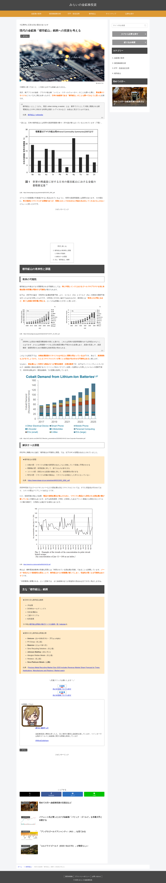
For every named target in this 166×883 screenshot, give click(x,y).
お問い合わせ (96, 876)
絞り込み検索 (129, 42)
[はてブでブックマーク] (73, 794)
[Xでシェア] (30, 794)
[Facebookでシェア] (51, 794)
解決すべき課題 (61, 256)
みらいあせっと (42, 728)
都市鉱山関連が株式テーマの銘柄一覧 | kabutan (48, 624)
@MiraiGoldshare (42, 741)
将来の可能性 (60, 253)
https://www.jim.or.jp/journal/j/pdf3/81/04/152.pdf (36, 564)
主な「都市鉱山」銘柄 (62, 259)
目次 (59, 246)
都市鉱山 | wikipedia (35, 115)
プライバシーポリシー (82, 876)
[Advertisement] (62, 226)
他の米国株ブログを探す (62, 695)
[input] (129, 25)
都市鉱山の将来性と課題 (63, 250)
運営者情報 (69, 876)
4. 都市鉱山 (23, 750)
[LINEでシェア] (94, 794)
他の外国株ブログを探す (62, 689)
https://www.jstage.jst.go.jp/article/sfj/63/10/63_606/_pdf (49, 480)
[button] (145, 25)
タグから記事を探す (129, 34)
